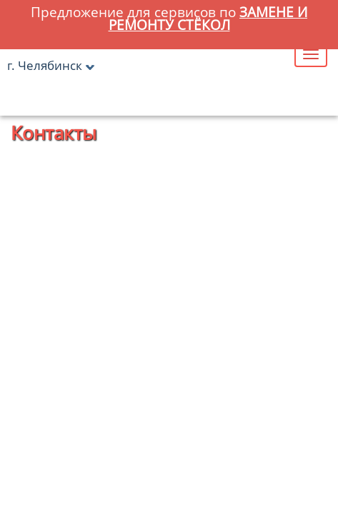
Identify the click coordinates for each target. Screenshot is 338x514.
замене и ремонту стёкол (208, 18)
